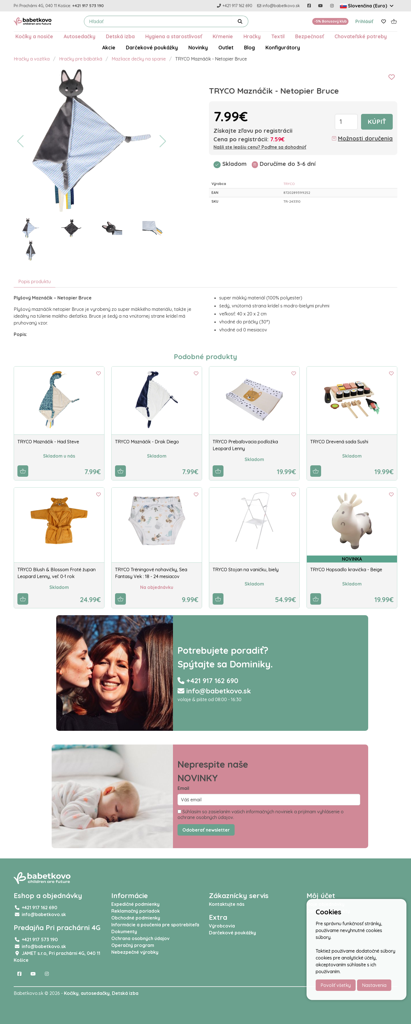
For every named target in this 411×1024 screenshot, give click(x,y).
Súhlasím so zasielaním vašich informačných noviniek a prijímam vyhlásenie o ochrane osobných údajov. (261, 814)
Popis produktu (34, 281)
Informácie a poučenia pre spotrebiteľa (155, 925)
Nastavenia (374, 985)
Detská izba (120, 36)
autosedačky (95, 993)
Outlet (225, 47)
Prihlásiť (364, 21)
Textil (278, 36)
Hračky (252, 36)
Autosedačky (79, 36)
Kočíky (71, 993)
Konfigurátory (282, 47)
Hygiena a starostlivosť (173, 36)
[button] (20, 141)
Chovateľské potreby (361, 36)
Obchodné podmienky (135, 918)
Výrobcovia (222, 926)
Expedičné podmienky (135, 904)
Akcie (108, 47)
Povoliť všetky (336, 985)
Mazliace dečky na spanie (139, 59)
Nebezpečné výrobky (134, 952)
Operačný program (132, 945)
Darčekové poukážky (152, 47)
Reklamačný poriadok (135, 911)
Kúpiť (377, 122)
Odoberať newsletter (206, 830)
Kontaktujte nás (226, 904)
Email (183, 788)
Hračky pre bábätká (80, 59)
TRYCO (289, 184)
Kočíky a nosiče (34, 36)
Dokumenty (124, 931)
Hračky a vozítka (32, 59)
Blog (249, 47)
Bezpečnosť (309, 36)
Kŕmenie (223, 36)
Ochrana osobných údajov (140, 938)
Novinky (198, 47)
